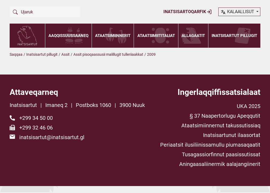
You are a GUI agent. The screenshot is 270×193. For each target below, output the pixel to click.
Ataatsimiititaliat (156, 35)
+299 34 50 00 (36, 118)
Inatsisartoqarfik (187, 11)
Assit (65, 54)
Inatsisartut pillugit (234, 35)
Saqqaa (16, 54)
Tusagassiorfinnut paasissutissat (221, 154)
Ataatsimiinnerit (112, 35)
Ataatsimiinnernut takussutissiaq (220, 125)
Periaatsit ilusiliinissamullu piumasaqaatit (210, 145)
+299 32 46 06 (36, 127)
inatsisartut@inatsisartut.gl (51, 137)
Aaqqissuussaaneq (68, 35)
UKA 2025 (248, 106)
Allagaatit (193, 35)
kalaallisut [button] (237, 12)
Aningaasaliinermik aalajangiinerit (219, 164)
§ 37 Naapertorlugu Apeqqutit (225, 116)
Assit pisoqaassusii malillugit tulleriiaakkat (108, 54)
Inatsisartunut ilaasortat (231, 135)
